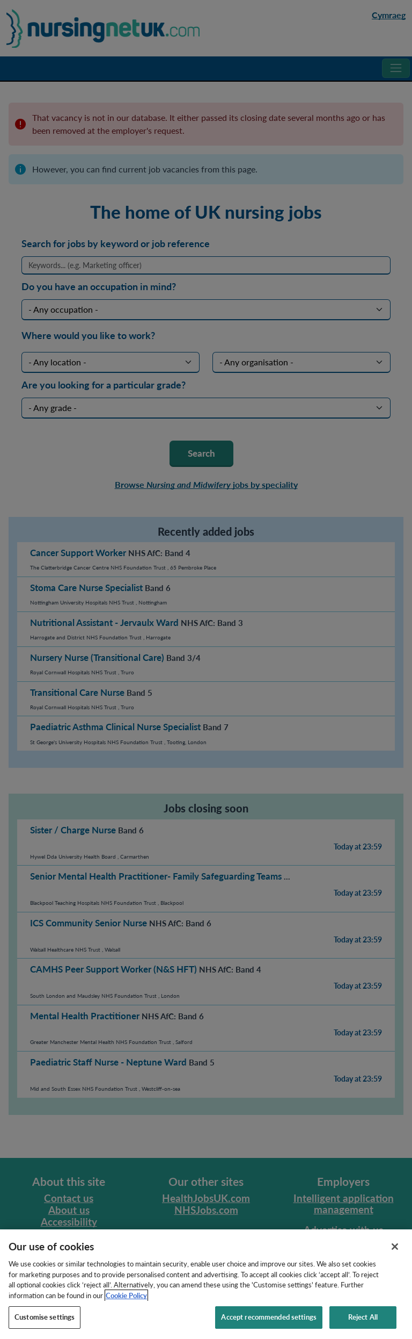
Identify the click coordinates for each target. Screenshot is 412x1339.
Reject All (363, 1327)
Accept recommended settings (269, 1327)
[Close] (395, 1257)
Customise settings (44, 1327)
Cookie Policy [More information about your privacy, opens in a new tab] (126, 1305)
